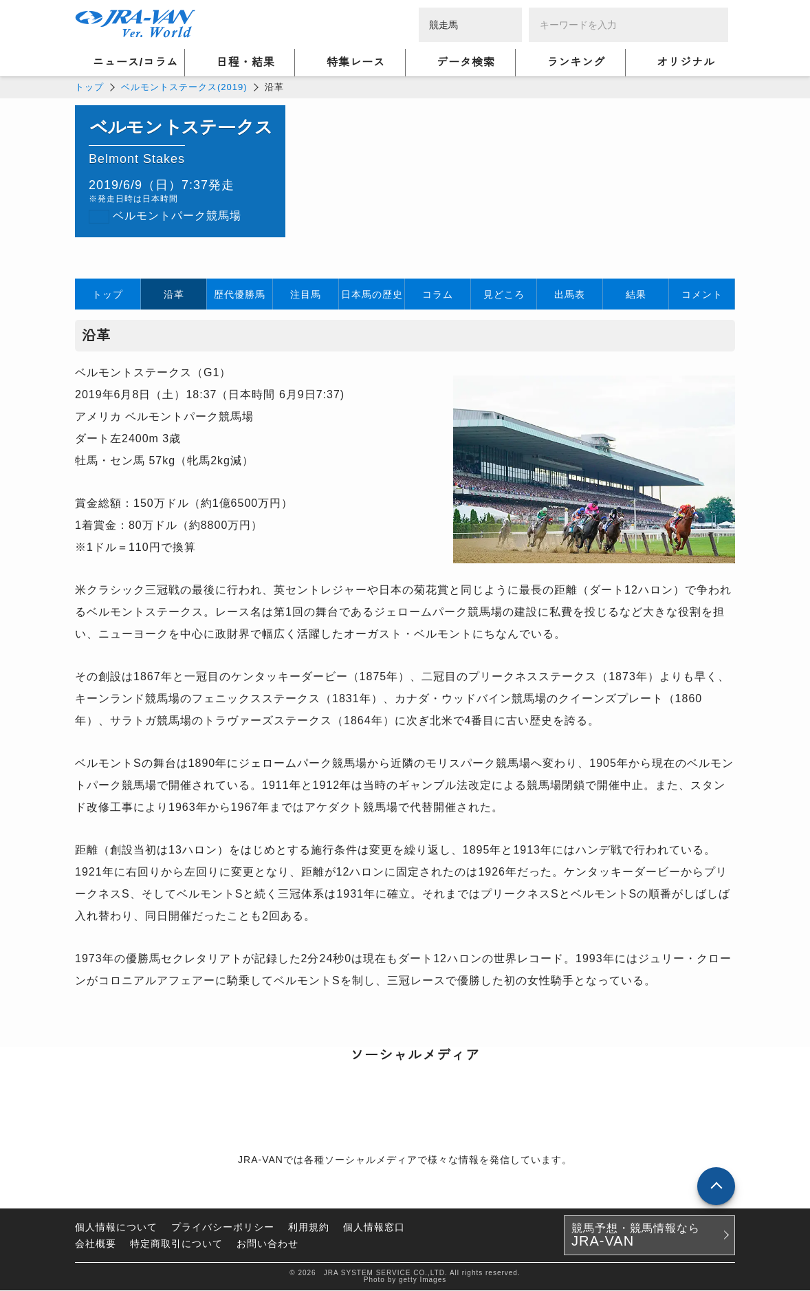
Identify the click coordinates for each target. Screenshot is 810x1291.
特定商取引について (176, 1244)
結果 (636, 295)
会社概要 (95, 1244)
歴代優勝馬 (239, 295)
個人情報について (116, 1228)
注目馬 (305, 295)
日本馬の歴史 (372, 295)
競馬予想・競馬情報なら (635, 1236)
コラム (437, 295)
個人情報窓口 (374, 1228)
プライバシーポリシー (222, 1228)
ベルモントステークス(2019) (184, 87)
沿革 (174, 295)
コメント (702, 295)
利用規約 (308, 1228)
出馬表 (569, 295)
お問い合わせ (267, 1244)
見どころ (504, 295)
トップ (89, 87)
